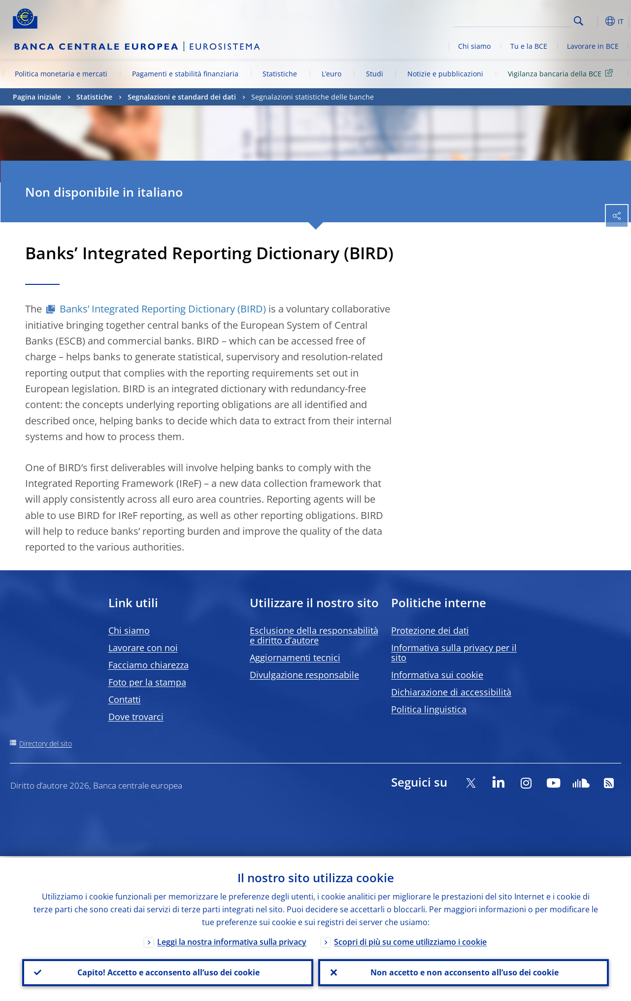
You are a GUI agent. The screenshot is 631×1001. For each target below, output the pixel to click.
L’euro (331, 73)
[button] (594, 21)
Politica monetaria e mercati (61, 73)
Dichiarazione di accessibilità (451, 692)
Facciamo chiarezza (148, 665)
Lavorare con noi (143, 648)
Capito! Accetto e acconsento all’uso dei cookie (167, 971)
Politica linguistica (428, 709)
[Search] (521, 19)
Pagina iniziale (37, 97)
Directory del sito (45, 743)
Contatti (124, 699)
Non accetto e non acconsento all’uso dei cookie (463, 971)
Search (578, 21)
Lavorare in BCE (593, 46)
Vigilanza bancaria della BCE (562, 73)
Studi (374, 73)
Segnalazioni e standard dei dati (182, 97)
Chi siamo (474, 46)
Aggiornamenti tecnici (295, 657)
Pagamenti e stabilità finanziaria (185, 73)
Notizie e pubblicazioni (445, 73)
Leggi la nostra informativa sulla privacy (231, 940)
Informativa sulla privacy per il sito (454, 652)
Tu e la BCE (528, 46)
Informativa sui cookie (437, 675)
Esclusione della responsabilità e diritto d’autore (314, 635)
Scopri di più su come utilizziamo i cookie (410, 940)
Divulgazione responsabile (304, 675)
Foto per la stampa (147, 682)
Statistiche (280, 73)
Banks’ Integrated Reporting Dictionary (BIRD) (163, 308)
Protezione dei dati (430, 630)
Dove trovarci (136, 717)
